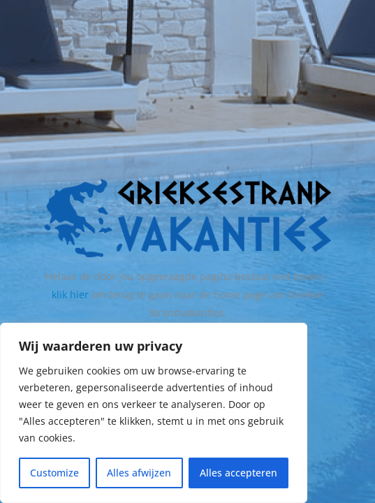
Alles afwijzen (139, 472)
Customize (54, 472)
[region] (153, 413)
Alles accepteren (238, 472)
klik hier (70, 294)
